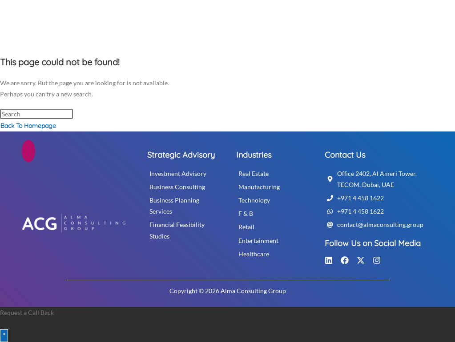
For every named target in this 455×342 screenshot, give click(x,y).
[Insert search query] (36, 114)
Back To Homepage (28, 126)
